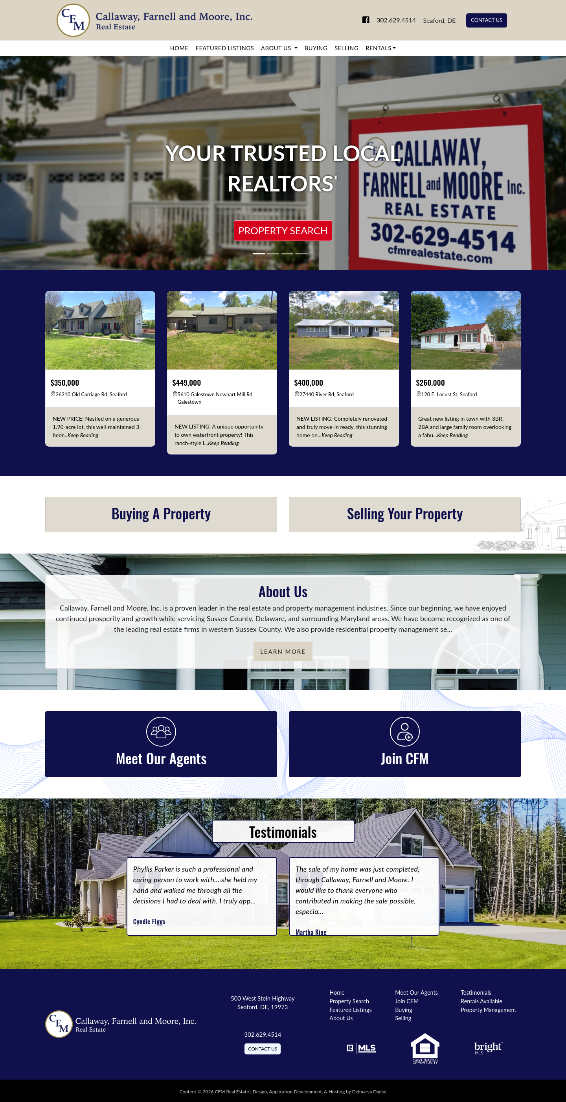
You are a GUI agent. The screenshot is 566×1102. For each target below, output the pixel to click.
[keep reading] (83, 435)
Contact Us (486, 20)
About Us (277, 48)
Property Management (488, 1009)
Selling (346, 48)
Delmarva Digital (369, 1092)
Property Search (282, 230)
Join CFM (407, 1001)
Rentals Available (481, 1001)
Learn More (283, 651)
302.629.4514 (390, 20)
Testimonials (476, 992)
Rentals (378, 48)
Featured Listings (225, 48)
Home (179, 48)
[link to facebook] (356, 20)
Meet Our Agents (416, 992)
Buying (316, 48)
